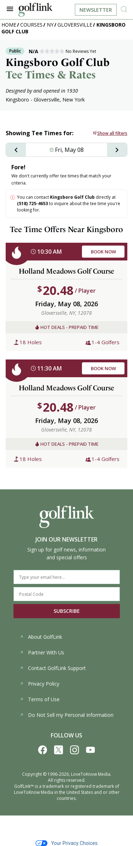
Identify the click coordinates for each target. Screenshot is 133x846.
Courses (31, 24)
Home (8, 24)
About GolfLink (41, 636)
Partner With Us (42, 652)
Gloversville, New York (59, 99)
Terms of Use (40, 699)
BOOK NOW (103, 251)
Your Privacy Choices (66, 843)
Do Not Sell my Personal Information (66, 715)
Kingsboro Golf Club (72, 197)
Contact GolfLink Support (53, 668)
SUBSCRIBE (67, 611)
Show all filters (112, 133)
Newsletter (95, 9)
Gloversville (74, 24)
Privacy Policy (39, 683)
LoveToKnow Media (90, 774)
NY (50, 24)
